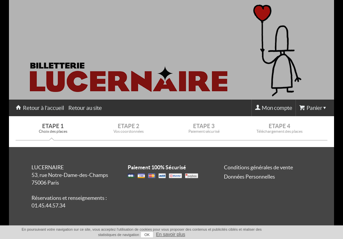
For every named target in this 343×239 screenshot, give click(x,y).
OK (297, 235)
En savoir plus (320, 234)
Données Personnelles (249, 177)
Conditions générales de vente (258, 167)
